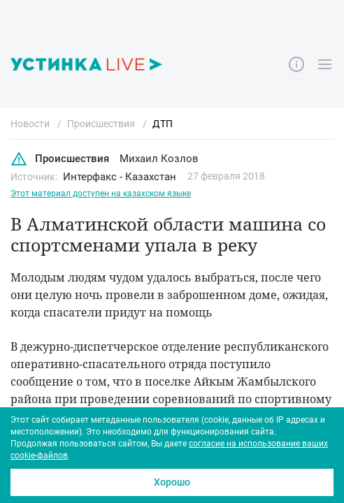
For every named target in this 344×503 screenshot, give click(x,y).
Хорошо (172, 482)
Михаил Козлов (159, 158)
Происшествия (59, 159)
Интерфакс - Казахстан (119, 176)
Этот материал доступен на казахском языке (100, 193)
